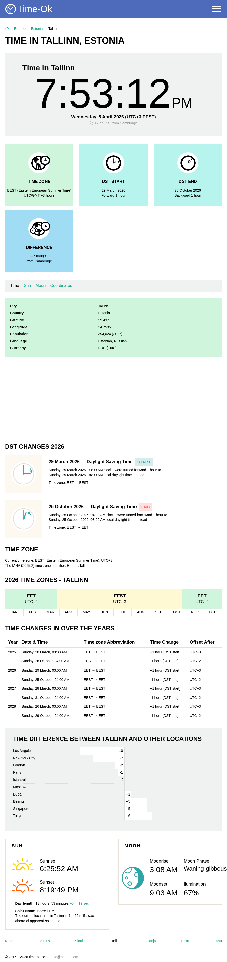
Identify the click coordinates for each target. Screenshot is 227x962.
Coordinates (61, 285)
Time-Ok (34, 9)
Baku (185, 941)
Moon (40, 285)
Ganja (151, 941)
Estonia (37, 29)
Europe (20, 29)
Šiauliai (80, 941)
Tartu (218, 941)
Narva (9, 941)
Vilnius (44, 941)
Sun (27, 285)
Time (14, 285)
